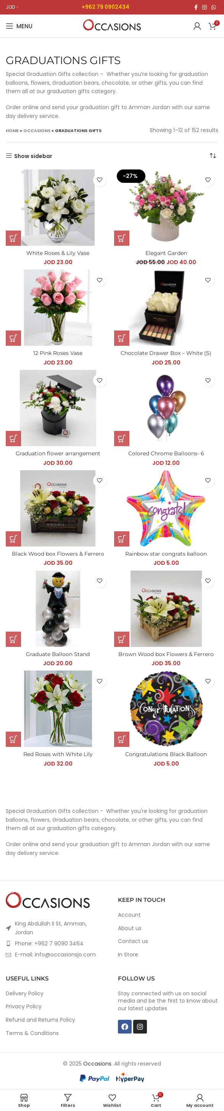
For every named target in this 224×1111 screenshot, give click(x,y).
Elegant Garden (166, 253)
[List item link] (56, 943)
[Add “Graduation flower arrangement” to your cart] (13, 438)
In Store (128, 954)
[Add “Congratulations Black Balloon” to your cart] (121, 739)
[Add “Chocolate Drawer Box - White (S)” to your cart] (121, 338)
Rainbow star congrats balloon (166, 553)
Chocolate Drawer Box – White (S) (166, 353)
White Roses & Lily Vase (57, 253)
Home (12, 130)
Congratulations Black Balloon (166, 754)
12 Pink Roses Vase (57, 353)
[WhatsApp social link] (213, 7)
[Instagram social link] (204, 7)
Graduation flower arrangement (58, 453)
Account (129, 915)
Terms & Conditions (32, 1033)
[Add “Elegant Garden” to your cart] (121, 238)
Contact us (133, 941)
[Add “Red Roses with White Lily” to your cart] (13, 739)
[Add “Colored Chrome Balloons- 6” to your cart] (121, 438)
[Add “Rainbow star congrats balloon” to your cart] (121, 539)
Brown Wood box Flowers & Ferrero (166, 654)
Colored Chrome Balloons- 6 (166, 453)
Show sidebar (33, 156)
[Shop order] (212, 156)
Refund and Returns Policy (40, 1020)
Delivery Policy (25, 993)
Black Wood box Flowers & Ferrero (58, 553)
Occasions (36, 130)
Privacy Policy (24, 1006)
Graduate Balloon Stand (58, 654)
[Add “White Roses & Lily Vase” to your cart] (13, 238)
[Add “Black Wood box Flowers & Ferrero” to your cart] (13, 539)
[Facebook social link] (196, 7)
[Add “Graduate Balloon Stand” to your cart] (13, 639)
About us (130, 928)
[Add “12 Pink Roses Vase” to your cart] (13, 338)
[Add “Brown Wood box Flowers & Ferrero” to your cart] (121, 639)
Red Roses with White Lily (58, 754)
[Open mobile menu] (19, 26)
